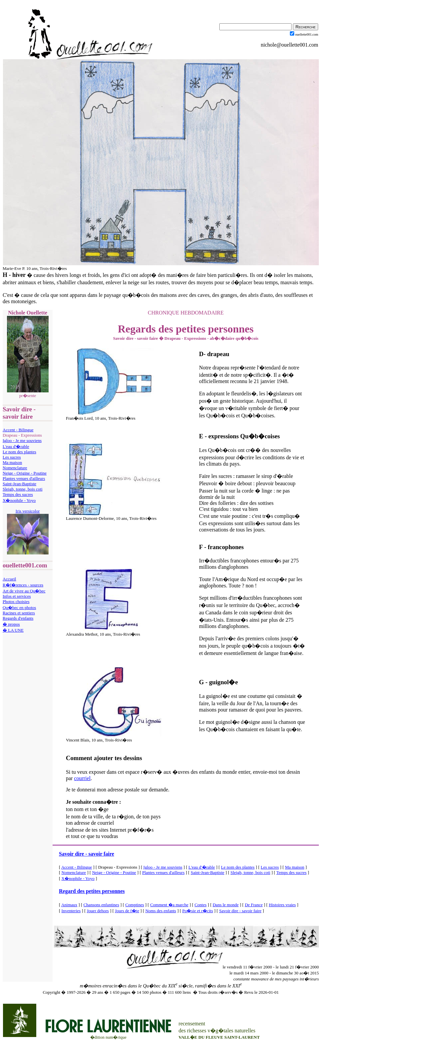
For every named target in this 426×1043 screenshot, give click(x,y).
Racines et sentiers (19, 612)
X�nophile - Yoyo (19, 500)
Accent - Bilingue (18, 429)
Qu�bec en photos (19, 607)
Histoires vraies (282, 904)
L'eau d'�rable (16, 446)
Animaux (69, 904)
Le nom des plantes (19, 451)
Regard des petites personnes (92, 891)
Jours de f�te (127, 910)
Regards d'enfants (18, 618)
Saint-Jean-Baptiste (19, 483)
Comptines (134, 904)
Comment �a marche (169, 904)
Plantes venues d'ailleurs (24, 478)
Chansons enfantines (101, 904)
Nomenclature (15, 467)
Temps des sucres (18, 494)
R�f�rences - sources (23, 584)
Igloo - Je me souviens (22, 440)
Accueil (9, 578)
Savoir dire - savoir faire (86, 854)
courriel (82, 778)
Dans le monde (226, 904)
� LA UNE (13, 630)
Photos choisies (16, 601)
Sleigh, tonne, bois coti (23, 489)
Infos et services (17, 596)
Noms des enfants (160, 910)
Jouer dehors (98, 910)
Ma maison (12, 462)
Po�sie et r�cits (197, 910)
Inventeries (71, 910)
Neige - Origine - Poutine (25, 473)
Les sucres (12, 457)
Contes (200, 904)
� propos (11, 624)
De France (254, 904)
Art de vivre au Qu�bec (24, 590)
